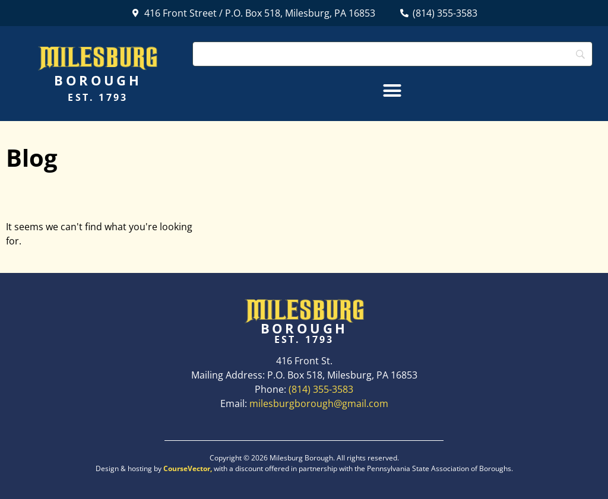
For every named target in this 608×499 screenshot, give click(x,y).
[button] (392, 91)
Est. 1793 (98, 97)
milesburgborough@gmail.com (318, 403)
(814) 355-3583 (321, 389)
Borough (97, 80)
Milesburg (97, 57)
